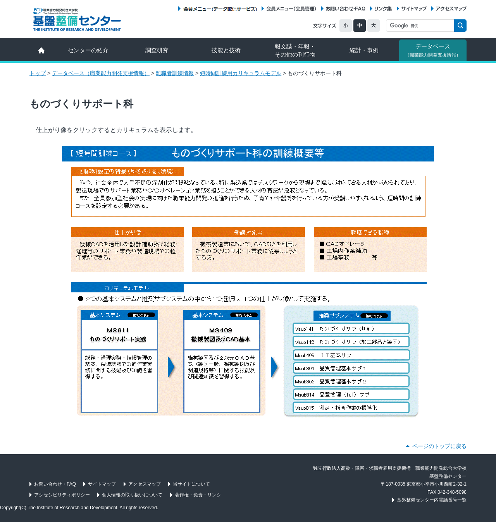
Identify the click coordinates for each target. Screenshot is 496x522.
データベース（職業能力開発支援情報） (101, 73)
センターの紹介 (88, 50)
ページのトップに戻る (439, 446)
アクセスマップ (451, 8)
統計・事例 (364, 50)
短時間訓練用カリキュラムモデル (240, 73)
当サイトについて (191, 484)
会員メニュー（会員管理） (291, 8)
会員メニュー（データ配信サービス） (220, 8)
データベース (433, 50)
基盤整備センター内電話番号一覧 (432, 500)
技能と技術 (226, 50)
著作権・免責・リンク (198, 495)
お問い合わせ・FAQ (345, 8)
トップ (37, 73)
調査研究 (157, 50)
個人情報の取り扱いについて (132, 495)
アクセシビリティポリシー (62, 495)
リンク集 (383, 8)
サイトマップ (414, 8)
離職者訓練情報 (175, 73)
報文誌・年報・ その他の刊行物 (295, 50)
